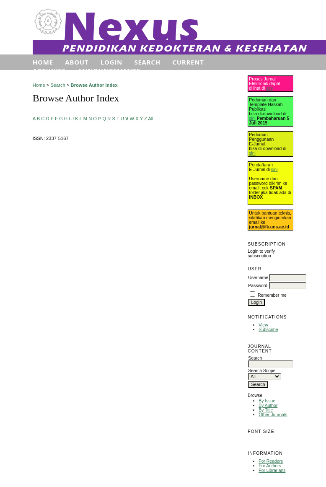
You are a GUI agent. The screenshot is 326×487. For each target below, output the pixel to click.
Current (188, 62)
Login (111, 62)
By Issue (267, 401)
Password (257, 285)
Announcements (109, 70)
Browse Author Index (94, 85)
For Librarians (272, 470)
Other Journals (273, 414)
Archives (49, 70)
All (150, 118)
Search (147, 62)
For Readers (271, 461)
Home (43, 62)
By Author (268, 405)
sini (269, 88)
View (263, 325)
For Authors (270, 466)
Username (258, 277)
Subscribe (268, 329)
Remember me (272, 295)
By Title (266, 410)
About (76, 62)
